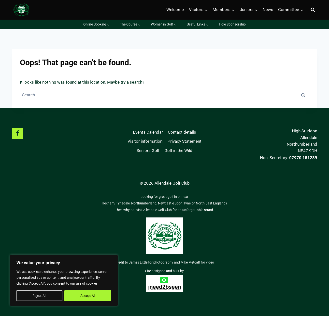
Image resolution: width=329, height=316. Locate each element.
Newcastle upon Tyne (174, 203)
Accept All (87, 296)
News (268, 9)
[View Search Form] (312, 9)
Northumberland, (144, 203)
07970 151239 (303, 157)
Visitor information (145, 141)
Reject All (39, 296)
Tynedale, (123, 203)
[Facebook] (17, 133)
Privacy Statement (184, 141)
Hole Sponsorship (232, 24)
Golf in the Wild (178, 150)
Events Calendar (148, 132)
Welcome (175, 9)
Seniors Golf (148, 150)
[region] (64, 280)
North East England (211, 203)
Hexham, (109, 203)
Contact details (182, 132)
